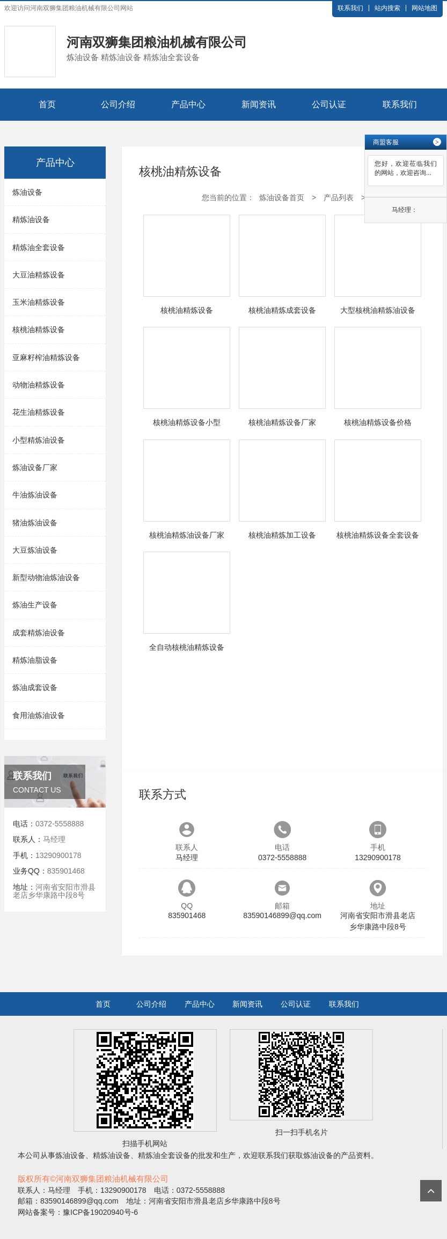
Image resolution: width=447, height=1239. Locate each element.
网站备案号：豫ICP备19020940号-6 (78, 1212)
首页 (47, 104)
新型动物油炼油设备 (46, 577)
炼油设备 (27, 192)
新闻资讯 (258, 104)
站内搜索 (387, 8)
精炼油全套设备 (38, 247)
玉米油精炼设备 (38, 302)
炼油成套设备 (34, 687)
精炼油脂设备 (34, 660)
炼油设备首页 (281, 197)
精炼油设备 (31, 219)
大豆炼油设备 (34, 550)
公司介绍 (118, 104)
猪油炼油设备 (34, 522)
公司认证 (329, 104)
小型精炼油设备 (38, 440)
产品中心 (188, 104)
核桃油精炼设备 (38, 329)
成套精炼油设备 (38, 632)
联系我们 (350, 8)
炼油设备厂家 (34, 467)
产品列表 (339, 197)
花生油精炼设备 (38, 412)
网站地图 (424, 8)
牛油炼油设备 (34, 494)
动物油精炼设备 (38, 384)
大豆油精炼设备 (38, 274)
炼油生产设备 (34, 604)
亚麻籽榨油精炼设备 (46, 357)
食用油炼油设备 (38, 715)
